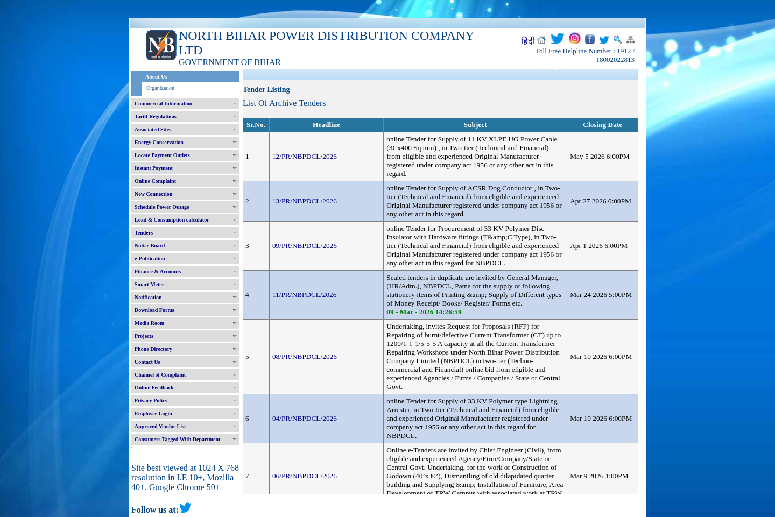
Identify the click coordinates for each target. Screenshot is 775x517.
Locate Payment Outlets (162, 155)
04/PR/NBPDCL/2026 (304, 418)
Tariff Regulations (156, 116)
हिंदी (528, 41)
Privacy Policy (151, 400)
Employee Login (153, 413)
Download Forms (154, 310)
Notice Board (150, 246)
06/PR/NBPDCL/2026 (304, 476)
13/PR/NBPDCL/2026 (304, 201)
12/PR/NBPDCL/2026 (304, 156)
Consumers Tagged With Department (177, 439)
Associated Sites (153, 129)
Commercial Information (163, 104)
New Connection (153, 194)
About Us (156, 77)
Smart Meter (149, 284)
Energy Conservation (159, 142)
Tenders (144, 233)
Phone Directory (153, 349)
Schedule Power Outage (162, 207)
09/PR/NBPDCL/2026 (304, 246)
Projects (144, 336)
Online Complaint (155, 181)
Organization (160, 88)
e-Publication (150, 258)
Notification (148, 297)
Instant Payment (154, 168)
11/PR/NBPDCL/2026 (304, 295)
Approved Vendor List (160, 426)
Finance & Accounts (158, 271)
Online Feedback (154, 388)
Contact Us (147, 362)
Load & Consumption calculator (172, 220)
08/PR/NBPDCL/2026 (304, 356)
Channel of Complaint (160, 375)
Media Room (149, 323)
